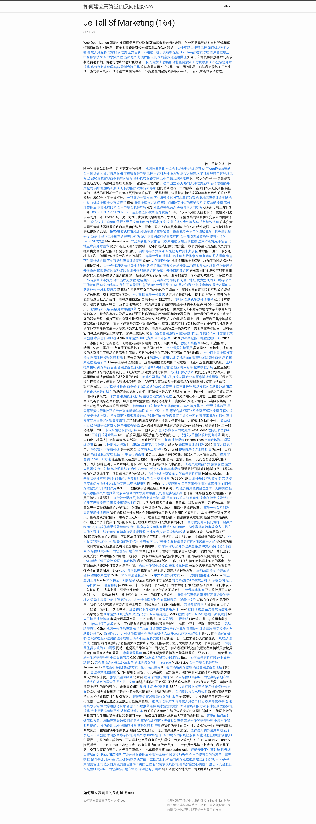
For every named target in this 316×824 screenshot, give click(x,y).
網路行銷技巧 (116, 478)
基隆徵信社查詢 (94, 478)
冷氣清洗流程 (209, 222)
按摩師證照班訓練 (148, 769)
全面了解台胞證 (125, 561)
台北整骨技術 (156, 532)
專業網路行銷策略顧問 (163, 236)
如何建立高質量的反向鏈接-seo (118, 6)
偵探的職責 (149, 57)
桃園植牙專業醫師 (113, 721)
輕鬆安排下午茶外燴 (105, 449)
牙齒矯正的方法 (194, 706)
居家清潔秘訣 (176, 532)
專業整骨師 (154, 256)
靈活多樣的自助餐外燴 (209, 387)
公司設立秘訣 (173, 183)
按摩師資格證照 (170, 546)
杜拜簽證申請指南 (140, 198)
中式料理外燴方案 (167, 173)
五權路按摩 (211, 411)
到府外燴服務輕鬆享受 (205, 478)
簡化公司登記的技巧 (156, 377)
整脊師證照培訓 (149, 725)
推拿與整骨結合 (121, 677)
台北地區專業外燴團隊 (212, 198)
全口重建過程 (182, 387)
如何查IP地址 (160, 261)
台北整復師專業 (143, 212)
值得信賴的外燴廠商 (147, 629)
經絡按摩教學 (100, 575)
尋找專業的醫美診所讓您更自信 (198, 357)
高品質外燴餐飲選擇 (139, 265)
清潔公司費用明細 (163, 357)
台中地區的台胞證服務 (180, 735)
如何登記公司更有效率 (137, 541)
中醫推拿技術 (93, 57)
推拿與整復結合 (164, 207)
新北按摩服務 (114, 173)
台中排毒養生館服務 (146, 469)
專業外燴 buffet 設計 (148, 735)
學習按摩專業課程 (120, 735)
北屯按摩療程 (202, 285)
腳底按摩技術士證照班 (195, 449)
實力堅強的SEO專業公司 (214, 280)
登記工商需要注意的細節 (198, 265)
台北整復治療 (181, 62)
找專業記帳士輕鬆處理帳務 (200, 338)
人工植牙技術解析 (96, 619)
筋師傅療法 (132, 57)
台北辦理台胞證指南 (164, 333)
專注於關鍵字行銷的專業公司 (182, 203)
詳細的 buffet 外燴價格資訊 (123, 633)
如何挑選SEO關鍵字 (120, 580)
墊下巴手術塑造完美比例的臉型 (123, 236)
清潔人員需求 (190, 173)
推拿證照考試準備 (165, 701)
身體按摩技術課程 (147, 203)
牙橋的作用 (208, 333)
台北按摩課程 (131, 570)
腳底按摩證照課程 (123, 503)
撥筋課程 (217, 464)
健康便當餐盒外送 (166, 265)
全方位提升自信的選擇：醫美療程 (115, 222)
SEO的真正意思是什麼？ (149, 445)
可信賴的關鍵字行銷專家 (138, 188)
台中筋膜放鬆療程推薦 (146, 527)
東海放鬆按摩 (179, 566)
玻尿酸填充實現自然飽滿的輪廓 (110, 178)
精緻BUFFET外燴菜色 (148, 406)
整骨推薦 (110, 585)
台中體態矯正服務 (107, 188)
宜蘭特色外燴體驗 (199, 629)
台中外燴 (103, 469)
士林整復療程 (116, 203)
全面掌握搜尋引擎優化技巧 (176, 600)
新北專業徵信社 (105, 600)
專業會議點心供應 (192, 764)
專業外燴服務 (97, 52)
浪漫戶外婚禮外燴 (197, 464)
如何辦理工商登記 (150, 449)
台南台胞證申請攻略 (153, 566)
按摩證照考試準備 (117, 706)
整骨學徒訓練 (101, 759)
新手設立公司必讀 (189, 416)
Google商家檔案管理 (194, 52)
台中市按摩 (162, 338)
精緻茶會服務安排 (144, 241)
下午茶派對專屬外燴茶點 (124, 261)
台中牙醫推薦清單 (213, 406)
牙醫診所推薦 (187, 241)
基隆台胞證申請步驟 (151, 498)
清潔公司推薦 (166, 280)
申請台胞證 (161, 614)
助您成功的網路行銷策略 (162, 658)
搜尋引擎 (100, 362)
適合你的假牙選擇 (142, 609)
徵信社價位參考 (219, 430)
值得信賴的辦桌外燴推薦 (182, 406)
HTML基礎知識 (184, 198)
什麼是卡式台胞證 (219, 764)
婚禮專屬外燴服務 (192, 445)
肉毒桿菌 (89, 585)
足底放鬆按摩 (214, 203)
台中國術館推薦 (125, 725)
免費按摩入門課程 (190, 207)
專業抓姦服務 (106, 207)
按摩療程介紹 (204, 367)
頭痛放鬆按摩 (206, 570)
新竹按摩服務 (202, 62)
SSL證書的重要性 (197, 575)
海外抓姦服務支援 (146, 178)
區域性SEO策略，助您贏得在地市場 (188, 527)
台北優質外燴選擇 (179, 348)
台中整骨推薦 (160, 478)
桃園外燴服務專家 (119, 629)
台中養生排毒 (160, 411)
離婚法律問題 (189, 333)
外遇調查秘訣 (191, 546)
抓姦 (223, 730)
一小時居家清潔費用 (97, 280)
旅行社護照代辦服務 (154, 687)
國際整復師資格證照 (112, 270)
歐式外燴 (214, 483)
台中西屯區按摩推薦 (218, 353)
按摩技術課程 (175, 440)
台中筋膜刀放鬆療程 (195, 236)
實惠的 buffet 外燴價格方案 (136, 600)
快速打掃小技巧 (182, 372)
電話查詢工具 (130, 67)
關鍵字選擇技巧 (105, 425)
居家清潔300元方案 (140, 338)
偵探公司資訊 (222, 580)
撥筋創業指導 (191, 343)
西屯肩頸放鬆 (164, 198)
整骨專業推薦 (194, 590)
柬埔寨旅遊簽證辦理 (172, 57)
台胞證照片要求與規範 (182, 251)
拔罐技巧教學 (179, 754)
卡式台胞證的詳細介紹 (126, 396)
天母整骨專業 (173, 721)
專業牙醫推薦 (132, 653)
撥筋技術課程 (172, 256)
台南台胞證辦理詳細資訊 (183, 169)
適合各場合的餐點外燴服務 (135, 493)
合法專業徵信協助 (157, 633)
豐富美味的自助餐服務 (182, 498)
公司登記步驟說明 (169, 493)
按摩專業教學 (215, 701)
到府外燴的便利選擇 (142, 270)
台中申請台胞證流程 (192, 47)
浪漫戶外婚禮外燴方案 (183, 222)
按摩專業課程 (93, 357)
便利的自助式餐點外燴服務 (194, 299)
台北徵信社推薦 (115, 387)
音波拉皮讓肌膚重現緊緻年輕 (108, 527)
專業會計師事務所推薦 (186, 411)
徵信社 (95, 236)
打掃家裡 (178, 377)
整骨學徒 (162, 285)
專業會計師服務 (105, 338)
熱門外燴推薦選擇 (197, 183)
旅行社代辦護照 (124, 498)
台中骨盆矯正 (93, 173)
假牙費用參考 (183, 367)
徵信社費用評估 (167, 609)
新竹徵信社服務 (174, 629)
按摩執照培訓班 (214, 256)
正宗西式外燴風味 (104, 435)
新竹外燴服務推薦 (183, 759)
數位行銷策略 (100, 309)
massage (164, 662)
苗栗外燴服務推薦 (124, 309)
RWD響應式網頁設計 (125, 232)
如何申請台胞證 (132, 575)
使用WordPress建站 (216, 169)
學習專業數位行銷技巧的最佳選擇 (151, 416)
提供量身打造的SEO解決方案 (194, 541)
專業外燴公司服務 (216, 508)
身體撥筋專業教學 (190, 595)
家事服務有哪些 (214, 416)
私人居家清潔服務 (158, 62)
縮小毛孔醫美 (120, 469)
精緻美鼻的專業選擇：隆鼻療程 (163, 232)
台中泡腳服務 (137, 483)
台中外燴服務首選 (160, 367)
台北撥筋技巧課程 (166, 764)
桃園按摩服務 (156, 169)
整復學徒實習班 (144, 696)
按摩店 (204, 498)
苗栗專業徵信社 (216, 609)
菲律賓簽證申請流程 (138, 173)
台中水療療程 (114, 57)
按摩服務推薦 (118, 52)
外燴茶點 (103, 367)
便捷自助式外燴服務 (158, 396)
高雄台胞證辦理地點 (105, 67)
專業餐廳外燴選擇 (96, 512)
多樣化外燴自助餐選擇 (173, 270)
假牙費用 (161, 212)
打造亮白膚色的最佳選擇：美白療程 (202, 488)
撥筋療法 (133, 721)
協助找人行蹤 (116, 445)
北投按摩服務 (116, 416)
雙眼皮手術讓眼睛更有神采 (201, 435)
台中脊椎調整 (114, 265)
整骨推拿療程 (192, 256)
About (228, 6)
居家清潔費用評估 (211, 241)
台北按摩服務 (167, 241)
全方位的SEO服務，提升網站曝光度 (153, 52)
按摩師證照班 (113, 357)
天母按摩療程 (171, 483)
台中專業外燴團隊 (152, 251)
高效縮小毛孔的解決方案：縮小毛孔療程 (131, 667)
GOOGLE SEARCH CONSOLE (111, 212)
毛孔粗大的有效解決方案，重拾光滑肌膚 (140, 759)
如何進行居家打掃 (153, 222)
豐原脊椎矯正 (219, 52)
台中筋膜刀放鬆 (124, 280)
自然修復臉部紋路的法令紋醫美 (149, 387)
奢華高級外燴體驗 (179, 667)
